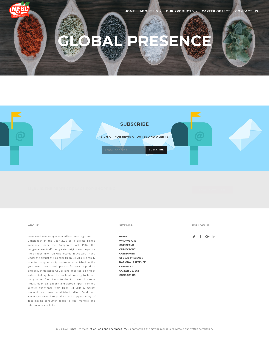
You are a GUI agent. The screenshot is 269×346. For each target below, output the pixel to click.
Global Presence (131, 258)
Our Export (127, 249)
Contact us (246, 11)
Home (130, 11)
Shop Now (212, 189)
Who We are (127, 240)
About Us (150, 11)
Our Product (128, 266)
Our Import (127, 253)
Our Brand (126, 245)
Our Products (181, 11)
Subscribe (156, 149)
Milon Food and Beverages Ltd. (108, 329)
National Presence (132, 262)
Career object (216, 11)
